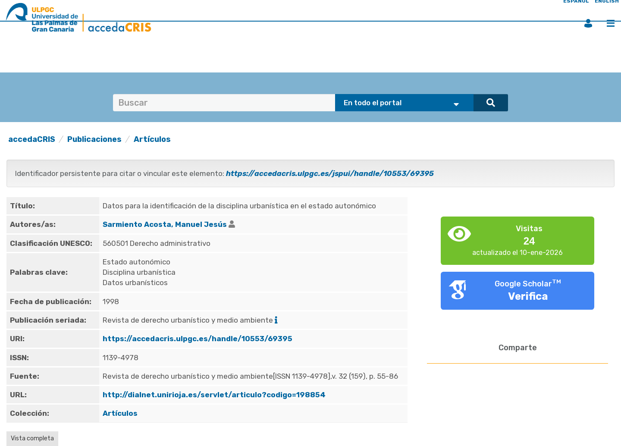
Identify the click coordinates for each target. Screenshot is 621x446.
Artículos (152, 139)
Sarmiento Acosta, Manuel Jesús (165, 224)
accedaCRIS (31, 139)
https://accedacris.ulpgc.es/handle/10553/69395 (197, 338)
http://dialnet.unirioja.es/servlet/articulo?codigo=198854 (214, 394)
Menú (610, 23)
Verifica (528, 296)
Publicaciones (94, 139)
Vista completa (32, 438)
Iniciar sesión (588, 23)
